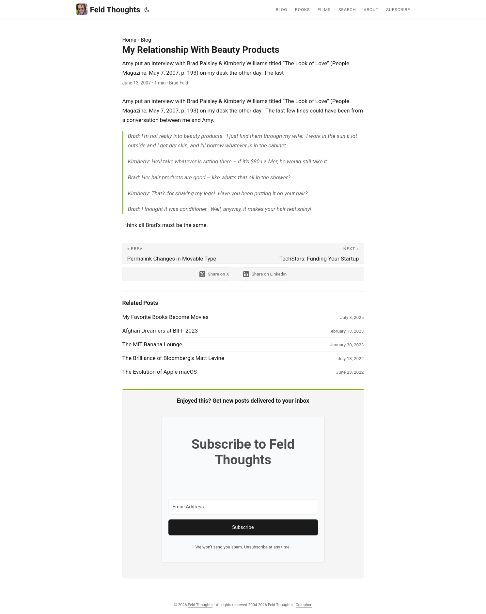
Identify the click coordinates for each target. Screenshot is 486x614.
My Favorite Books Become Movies (165, 317)
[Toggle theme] (147, 10)
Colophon (304, 605)
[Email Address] (243, 507)
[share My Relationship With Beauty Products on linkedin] (265, 274)
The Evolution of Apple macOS (159, 371)
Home (129, 40)
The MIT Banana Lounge (152, 344)
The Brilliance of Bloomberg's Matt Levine (173, 358)
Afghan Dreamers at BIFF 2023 (160, 330)
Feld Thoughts (108, 9)
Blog (146, 40)
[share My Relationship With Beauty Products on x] (214, 274)
